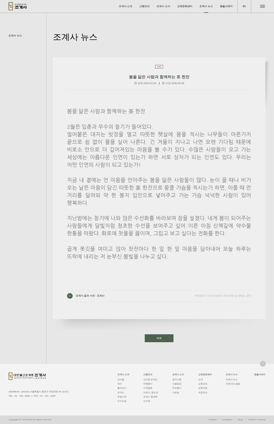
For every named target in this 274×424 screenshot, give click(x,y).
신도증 (146, 401)
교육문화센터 (184, 6)
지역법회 (147, 388)
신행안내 (144, 6)
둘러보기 (121, 388)
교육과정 (202, 388)
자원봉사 (147, 384)
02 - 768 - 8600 (22, 396)
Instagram (227, 419)
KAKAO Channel (256, 419)
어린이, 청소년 (150, 392)
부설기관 (121, 397)
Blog (240, 419)
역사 (119, 384)
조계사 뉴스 (206, 6)
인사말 (120, 379)
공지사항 (176, 379)
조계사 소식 (163, 6)
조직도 (120, 392)
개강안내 (202, 392)
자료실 (175, 392)
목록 (159, 338)
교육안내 (202, 384)
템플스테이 (226, 6)
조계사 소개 (125, 6)
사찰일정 (176, 384)
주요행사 (176, 388)
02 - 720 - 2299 (47, 396)
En (244, 6)
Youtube (212, 419)
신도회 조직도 (150, 379)
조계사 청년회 (150, 397)
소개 (200, 379)
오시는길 (121, 401)
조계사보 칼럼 (233, 384)
